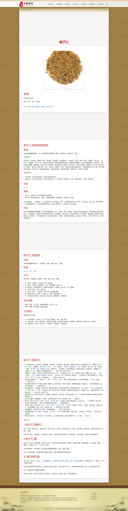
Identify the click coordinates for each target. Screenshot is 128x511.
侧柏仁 (44, 106)
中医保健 (59, 4)
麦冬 (44, 367)
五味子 (57, 375)
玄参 (95, 367)
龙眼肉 (76, 461)
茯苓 (69, 405)
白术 (33, 375)
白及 (52, 401)
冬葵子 (59, 405)
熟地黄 (100, 367)
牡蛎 (72, 373)
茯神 (79, 367)
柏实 (33, 106)
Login (94, 492)
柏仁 (29, 106)
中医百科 (24, 10)
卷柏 (96, 388)
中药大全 (75, 4)
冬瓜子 (49, 405)
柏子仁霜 (50, 106)
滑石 (46, 416)
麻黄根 (38, 375)
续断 (44, 390)
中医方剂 (84, 4)
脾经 (34, 271)
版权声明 (94, 497)
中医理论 (50, 4)
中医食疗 (67, 4)
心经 (26, 271)
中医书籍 (100, 4)
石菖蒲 (66, 367)
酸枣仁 (63, 461)
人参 (99, 373)
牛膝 (92, 388)
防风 (38, 401)
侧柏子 (38, 106)
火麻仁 (49, 379)
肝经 (30, 271)
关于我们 (94, 495)
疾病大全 (92, 4)
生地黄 (54, 461)
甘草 (37, 369)
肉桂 (39, 411)
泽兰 (37, 390)
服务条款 (94, 499)
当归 (55, 367)
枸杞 (29, 367)
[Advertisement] (64, 25)
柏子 (24, 106)
